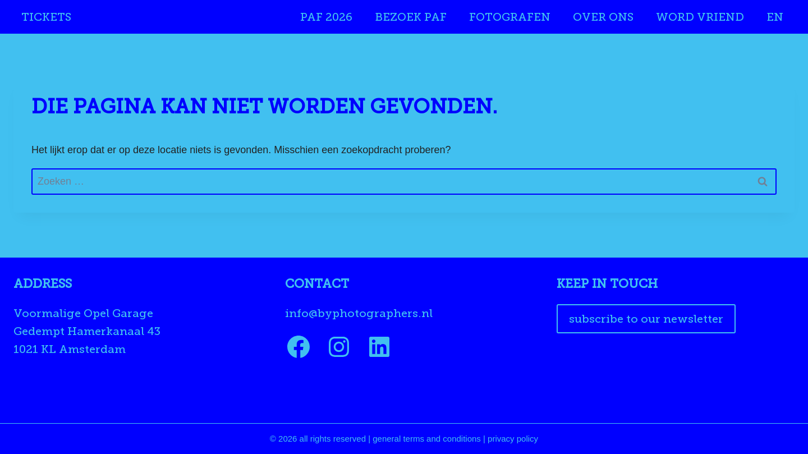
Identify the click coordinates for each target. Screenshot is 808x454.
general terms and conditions (427, 438)
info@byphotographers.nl (359, 313)
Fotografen (509, 17)
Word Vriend (700, 17)
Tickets (46, 17)
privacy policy (513, 438)
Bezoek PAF (411, 17)
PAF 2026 (326, 17)
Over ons (603, 17)
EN (774, 17)
